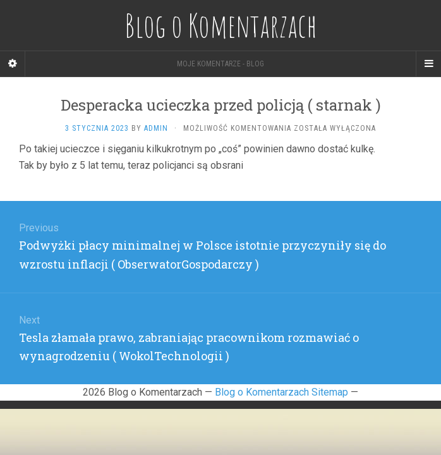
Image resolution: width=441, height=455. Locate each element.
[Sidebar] (12, 63)
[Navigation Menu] (428, 63)
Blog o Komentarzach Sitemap (281, 392)
